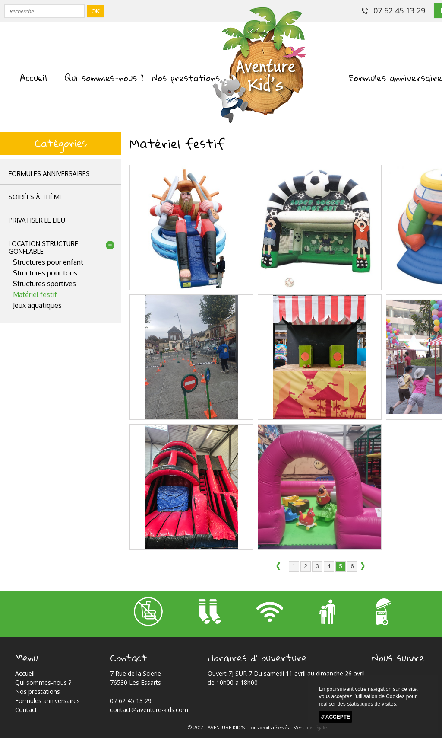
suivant (365, 567)
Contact (26, 710)
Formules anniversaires (49, 173)
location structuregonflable (43, 248)
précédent (281, 567)
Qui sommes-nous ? (103, 78)
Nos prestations (186, 78)
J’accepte (335, 717)
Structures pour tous (45, 272)
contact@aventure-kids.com (149, 710)
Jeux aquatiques (37, 305)
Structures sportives (44, 283)
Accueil (33, 78)
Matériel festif (35, 294)
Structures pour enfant (48, 262)
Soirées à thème (36, 197)
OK (95, 11)
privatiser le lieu (37, 220)
